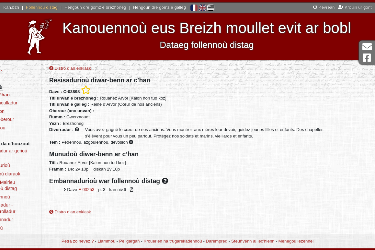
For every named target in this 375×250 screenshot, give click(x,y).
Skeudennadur (28, 219)
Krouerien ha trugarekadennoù (172, 241)
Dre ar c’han (26, 94)
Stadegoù (23, 228)
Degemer (22, 71)
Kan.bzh (11, 7)
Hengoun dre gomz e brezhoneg (95, 7)
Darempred (217, 241)
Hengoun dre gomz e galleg (159, 7)
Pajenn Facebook (367, 58)
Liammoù (106, 241)
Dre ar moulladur (30, 102)
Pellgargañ (129, 241)
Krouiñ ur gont (355, 7)
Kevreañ (324, 7)
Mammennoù (26, 196)
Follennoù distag (42, 7)
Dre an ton (24, 111)
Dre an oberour (28, 119)
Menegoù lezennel (296, 241)
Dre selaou (24, 127)
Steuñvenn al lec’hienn (253, 241)
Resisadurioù (26, 165)
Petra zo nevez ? (78, 241)
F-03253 (112, 190)
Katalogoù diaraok (32, 173)
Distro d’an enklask (96, 69)
